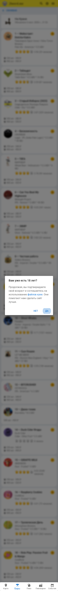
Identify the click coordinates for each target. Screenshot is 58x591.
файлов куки (35, 294)
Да (47, 311)
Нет (36, 311)
